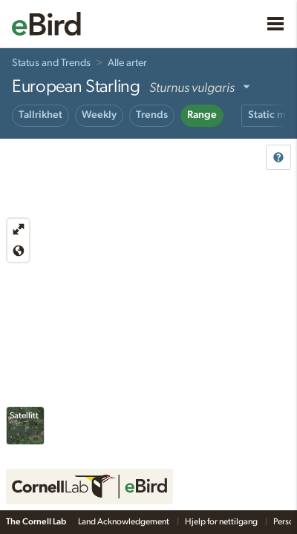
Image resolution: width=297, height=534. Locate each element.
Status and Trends (51, 63)
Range (202, 115)
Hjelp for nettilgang (222, 521)
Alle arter (127, 63)
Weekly (99, 115)
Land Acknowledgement (124, 521)
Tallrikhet (40, 115)
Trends (152, 115)
